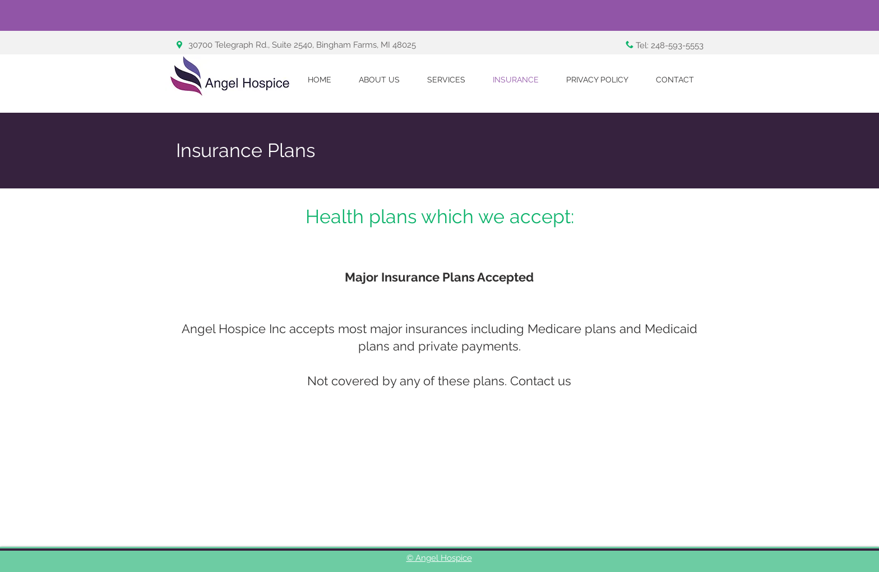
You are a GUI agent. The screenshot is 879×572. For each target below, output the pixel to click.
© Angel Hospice (439, 558)
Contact (532, 380)
